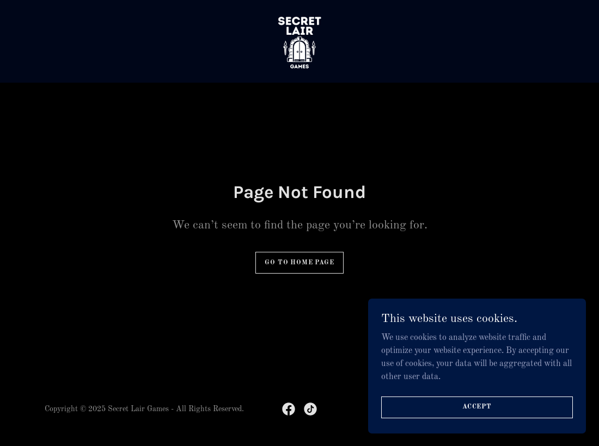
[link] (299, 41)
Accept (477, 407)
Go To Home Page (299, 262)
